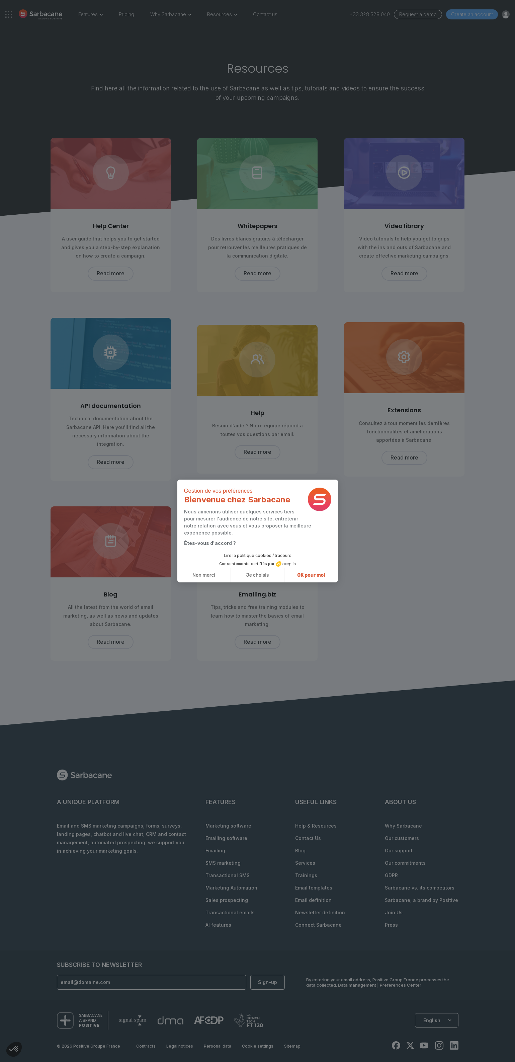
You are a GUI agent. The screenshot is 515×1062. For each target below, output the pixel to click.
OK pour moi (311, 575)
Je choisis (257, 575)
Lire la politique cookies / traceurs (257, 555)
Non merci (203, 575)
